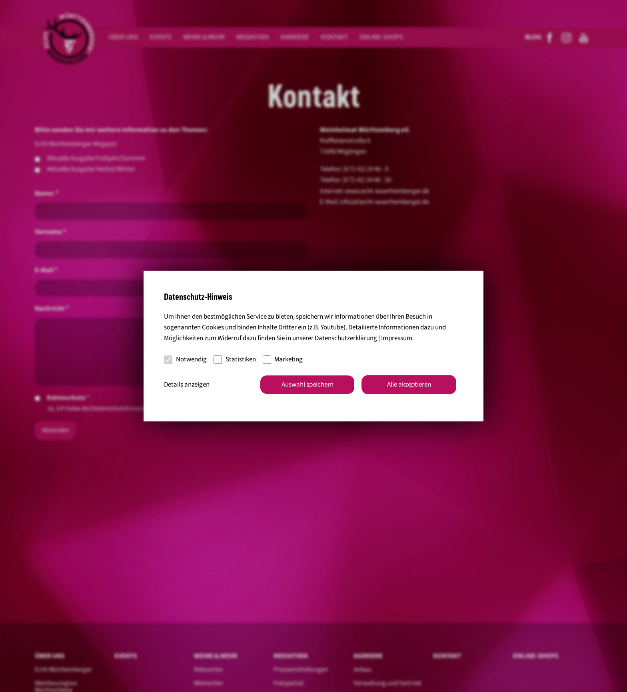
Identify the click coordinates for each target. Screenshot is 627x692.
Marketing (283, 359)
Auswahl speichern (307, 384)
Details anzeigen (187, 384)
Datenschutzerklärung (346, 338)
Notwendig (185, 359)
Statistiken (235, 359)
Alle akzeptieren (409, 384)
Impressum (396, 338)
